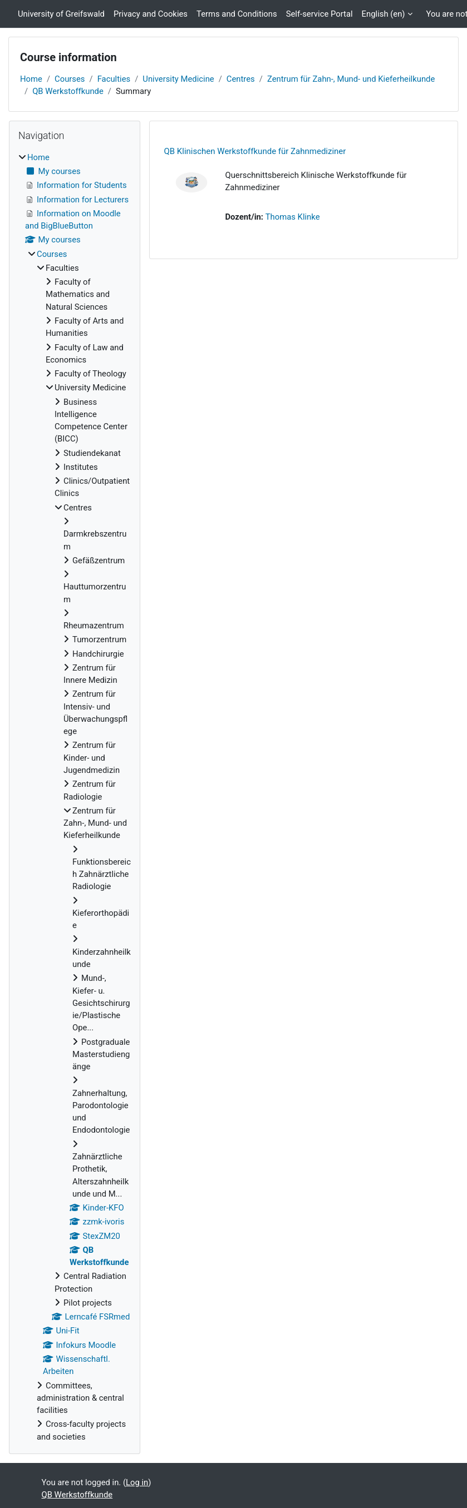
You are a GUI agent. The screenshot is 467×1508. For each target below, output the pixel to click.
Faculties (114, 79)
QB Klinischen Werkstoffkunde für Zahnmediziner (255, 151)
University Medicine (178, 79)
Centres (241, 79)
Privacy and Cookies (151, 14)
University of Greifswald (61, 14)
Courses (70, 79)
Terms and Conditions (236, 14)
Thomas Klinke (293, 217)
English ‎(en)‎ (383, 14)
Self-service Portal (319, 14)
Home (31, 79)
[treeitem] (74, 797)
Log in (137, 1482)
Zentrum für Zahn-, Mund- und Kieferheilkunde (351, 79)
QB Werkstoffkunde (68, 91)
